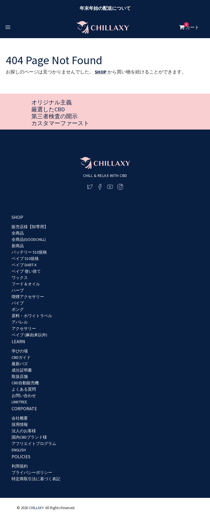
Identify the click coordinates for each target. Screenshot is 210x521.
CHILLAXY (36, 508)
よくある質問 (24, 389)
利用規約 (20, 466)
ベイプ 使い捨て (26, 271)
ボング (18, 309)
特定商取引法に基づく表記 (36, 478)
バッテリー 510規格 (29, 252)
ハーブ (18, 290)
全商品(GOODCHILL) (29, 239)
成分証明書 (22, 370)
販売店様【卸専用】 (30, 226)
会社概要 (20, 418)
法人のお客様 (24, 430)
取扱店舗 (20, 376)
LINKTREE (19, 401)
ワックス (20, 277)
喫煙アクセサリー (28, 296)
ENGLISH (19, 449)
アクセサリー (24, 328)
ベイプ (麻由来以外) (29, 334)
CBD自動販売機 (25, 382)
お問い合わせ (24, 395)
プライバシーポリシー (32, 472)
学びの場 (20, 351)
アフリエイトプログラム (34, 443)
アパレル (20, 322)
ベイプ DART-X (24, 264)
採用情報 (20, 424)
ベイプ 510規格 (25, 258)
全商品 (18, 233)
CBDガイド (21, 357)
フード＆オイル (26, 284)
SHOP (101, 72)
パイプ (18, 303)
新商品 (18, 245)
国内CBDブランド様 (29, 437)
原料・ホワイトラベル (32, 315)
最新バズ (20, 363)
